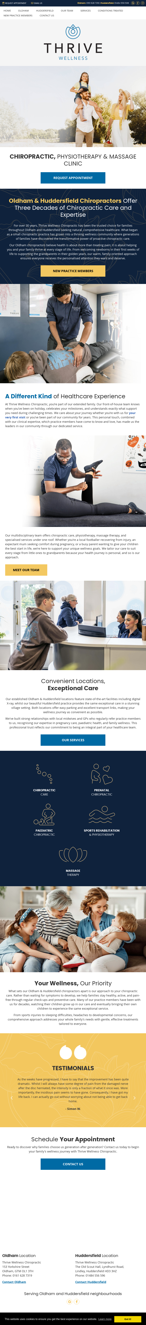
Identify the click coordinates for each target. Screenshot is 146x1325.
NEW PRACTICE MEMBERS (73, 271)
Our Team (67, 10)
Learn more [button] (105, 1319)
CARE (44, 792)
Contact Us (47, 15)
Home (7, 10)
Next (134, 1097)
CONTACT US (73, 1164)
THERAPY (73, 872)
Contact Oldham (14, 1282)
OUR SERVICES (73, 740)
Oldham (23, 10)
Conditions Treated (110, 10)
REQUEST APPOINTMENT (14, 3)
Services (85, 10)
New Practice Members (18, 15)
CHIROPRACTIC (101, 792)
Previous (11, 1097)
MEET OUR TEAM (26, 570)
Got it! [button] (127, 1319)
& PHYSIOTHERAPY (101, 832)
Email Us (36, 3)
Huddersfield (45, 10)
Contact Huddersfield (90, 1282)
